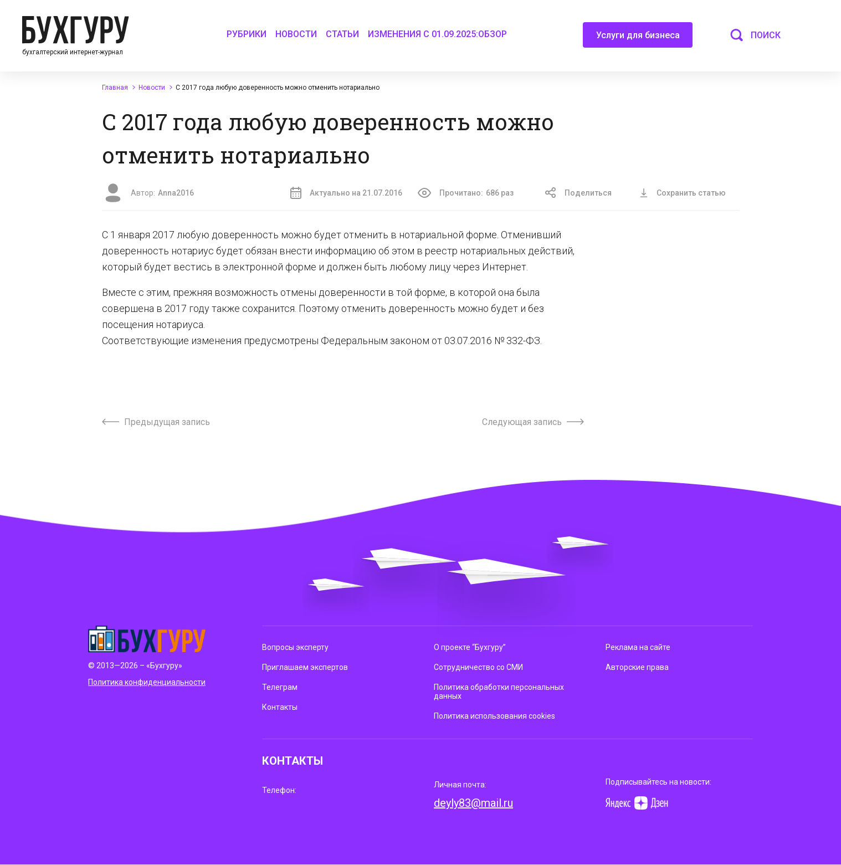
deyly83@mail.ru (473, 802)
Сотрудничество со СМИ (478, 667)
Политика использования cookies (494, 716)
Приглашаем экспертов (305, 667)
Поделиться (578, 192)
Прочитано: (466, 192)
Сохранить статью (682, 192)
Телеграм (280, 687)
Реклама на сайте (638, 647)
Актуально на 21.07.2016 (346, 193)
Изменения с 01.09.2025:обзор (437, 34)
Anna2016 (176, 192)
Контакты (280, 707)
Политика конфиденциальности (147, 682)
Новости (296, 34)
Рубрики (246, 34)
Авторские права (637, 667)
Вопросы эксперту (295, 647)
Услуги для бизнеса (638, 39)
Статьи (342, 34)
